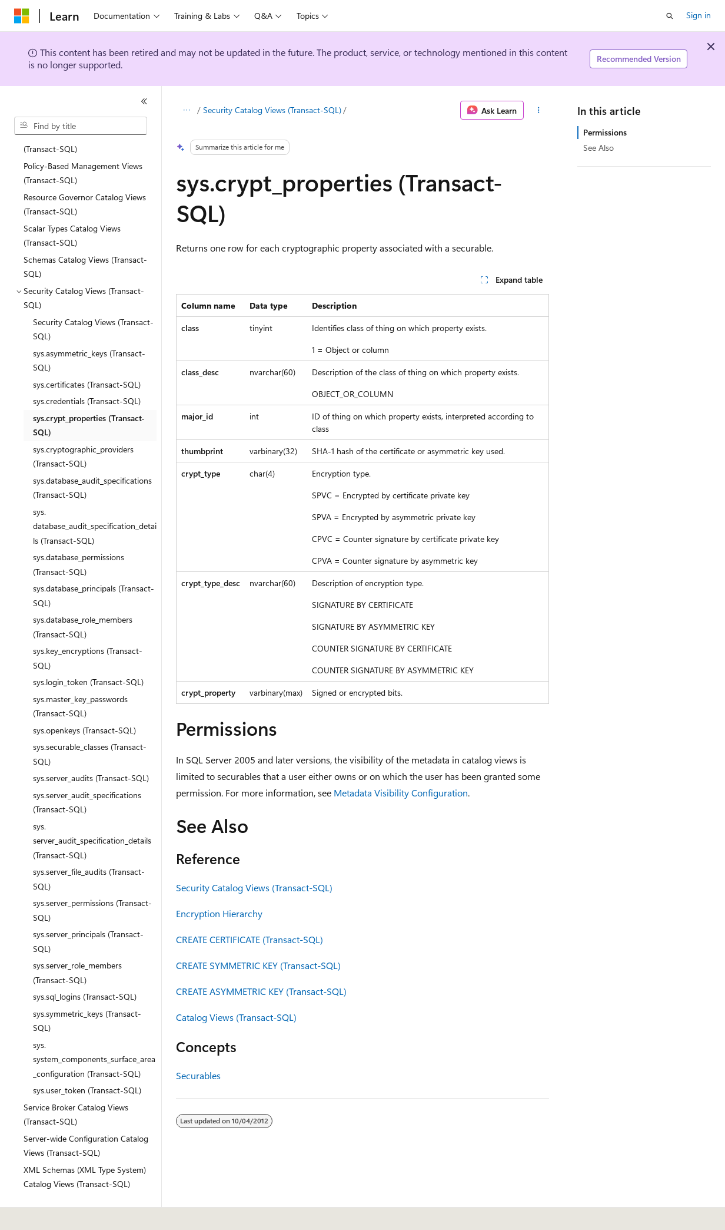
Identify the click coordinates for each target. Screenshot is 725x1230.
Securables (198, 1075)
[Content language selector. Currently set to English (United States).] (68, 1212)
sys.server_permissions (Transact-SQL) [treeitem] (92, 878)
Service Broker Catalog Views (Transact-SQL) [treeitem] (76, 1082)
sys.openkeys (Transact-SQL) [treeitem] (84, 697)
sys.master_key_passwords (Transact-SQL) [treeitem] (80, 674)
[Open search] (669, 16)
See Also (598, 147)
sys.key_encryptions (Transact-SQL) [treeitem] (87, 626)
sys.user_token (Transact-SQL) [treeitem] (87, 1057)
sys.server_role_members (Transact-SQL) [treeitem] (77, 940)
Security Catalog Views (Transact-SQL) (272, 109)
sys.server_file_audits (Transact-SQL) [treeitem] (89, 846)
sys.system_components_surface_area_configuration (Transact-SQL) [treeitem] (94, 1027)
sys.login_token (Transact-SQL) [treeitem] (88, 649)
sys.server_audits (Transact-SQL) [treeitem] (91, 745)
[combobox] (80, 126)
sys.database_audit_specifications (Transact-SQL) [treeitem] (92, 455)
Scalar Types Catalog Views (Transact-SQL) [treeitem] (72, 203)
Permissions (605, 132)
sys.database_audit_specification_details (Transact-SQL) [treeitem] (95, 494)
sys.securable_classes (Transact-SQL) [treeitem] (90, 722)
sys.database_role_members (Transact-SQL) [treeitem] (82, 594)
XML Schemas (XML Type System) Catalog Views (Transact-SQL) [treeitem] (85, 1145)
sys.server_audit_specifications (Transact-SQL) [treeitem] (87, 770)
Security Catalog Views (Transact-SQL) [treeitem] (93, 297)
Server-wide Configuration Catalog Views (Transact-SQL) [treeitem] (86, 1113)
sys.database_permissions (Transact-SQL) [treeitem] (78, 532)
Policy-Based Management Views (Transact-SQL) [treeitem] (83, 141)
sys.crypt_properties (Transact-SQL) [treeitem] (89, 393)
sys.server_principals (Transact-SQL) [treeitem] (88, 909)
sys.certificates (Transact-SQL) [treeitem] (87, 352)
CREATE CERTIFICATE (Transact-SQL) (249, 939)
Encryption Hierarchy (219, 913)
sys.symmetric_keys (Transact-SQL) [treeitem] (87, 988)
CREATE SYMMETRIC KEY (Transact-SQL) (258, 965)
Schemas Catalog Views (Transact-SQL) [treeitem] (85, 234)
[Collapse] (144, 101)
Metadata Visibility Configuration (401, 792)
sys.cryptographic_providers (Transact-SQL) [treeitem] (83, 424)
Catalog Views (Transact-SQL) (236, 1017)
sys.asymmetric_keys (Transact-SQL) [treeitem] (89, 328)
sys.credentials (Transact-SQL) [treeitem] (87, 368)
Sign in (698, 15)
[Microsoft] (21, 16)
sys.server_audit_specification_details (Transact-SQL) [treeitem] (92, 808)
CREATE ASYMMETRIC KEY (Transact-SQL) (261, 991)
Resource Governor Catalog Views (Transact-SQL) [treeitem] (85, 172)
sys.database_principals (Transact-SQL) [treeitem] (93, 563)
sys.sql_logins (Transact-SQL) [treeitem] (85, 964)
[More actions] (538, 110)
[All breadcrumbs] (186, 110)
